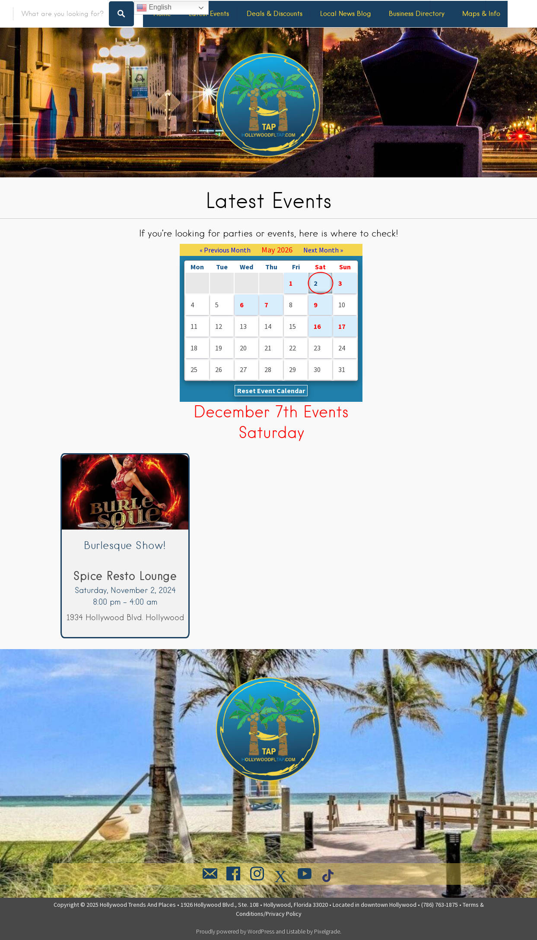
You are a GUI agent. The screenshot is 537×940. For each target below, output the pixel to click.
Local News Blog (345, 13)
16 (317, 326)
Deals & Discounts (274, 13)
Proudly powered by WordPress (235, 931)
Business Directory (417, 13)
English (154, 8)
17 (341, 326)
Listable (295, 931)
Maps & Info (481, 13)
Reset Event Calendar (271, 390)
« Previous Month (225, 250)
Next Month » (323, 250)
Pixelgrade (327, 931)
